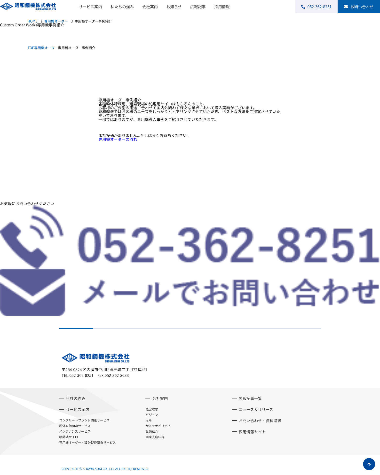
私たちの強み (122, 6)
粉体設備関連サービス (75, 425)
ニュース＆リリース (256, 409)
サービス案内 (90, 6)
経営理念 (151, 409)
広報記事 (198, 6)
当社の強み (75, 398)
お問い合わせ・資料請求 (260, 420)
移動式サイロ (68, 436)
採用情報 (222, 6)
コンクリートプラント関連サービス (84, 420)
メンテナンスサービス (75, 431)
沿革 (148, 420)
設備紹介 (151, 431)
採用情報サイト (252, 432)
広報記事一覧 (250, 398)
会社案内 (150, 6)
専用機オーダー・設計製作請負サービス (87, 442)
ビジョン (151, 414)
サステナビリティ (157, 425)
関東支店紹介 (154, 436)
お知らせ (174, 6)
